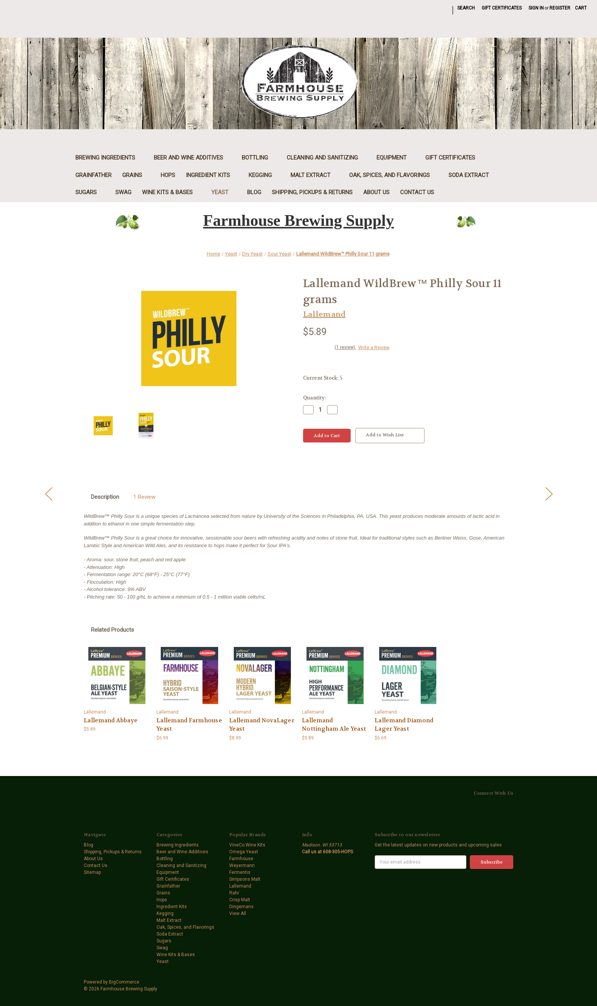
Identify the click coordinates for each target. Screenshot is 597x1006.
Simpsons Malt (244, 879)
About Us (376, 192)
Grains (136, 175)
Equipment (396, 157)
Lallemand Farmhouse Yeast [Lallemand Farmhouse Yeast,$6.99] (189, 725)
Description (105, 496)
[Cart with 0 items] (580, 8)
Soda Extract (469, 175)
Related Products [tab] (112, 629)
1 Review (144, 496)
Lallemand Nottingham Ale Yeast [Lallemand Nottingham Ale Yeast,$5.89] (334, 725)
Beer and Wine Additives (192, 157)
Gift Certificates (502, 8)
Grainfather (93, 175)
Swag (123, 192)
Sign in (536, 8)
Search (466, 8)
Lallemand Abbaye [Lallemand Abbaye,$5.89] (110, 720)
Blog (254, 192)
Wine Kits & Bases (171, 192)
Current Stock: (322, 378)
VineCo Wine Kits (247, 845)
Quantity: (314, 397)
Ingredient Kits (212, 175)
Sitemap (92, 872)
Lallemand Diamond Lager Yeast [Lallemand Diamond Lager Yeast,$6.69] (404, 725)
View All (237, 913)
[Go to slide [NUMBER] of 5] (48, 493)
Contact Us (417, 192)
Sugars (90, 192)
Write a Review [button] (373, 347)
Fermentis (240, 872)
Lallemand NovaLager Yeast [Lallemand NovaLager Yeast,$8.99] (261, 725)
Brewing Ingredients (109, 157)
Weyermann (242, 865)
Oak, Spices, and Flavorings (393, 175)
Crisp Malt (239, 899)
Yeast (223, 192)
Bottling (259, 157)
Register (559, 8)
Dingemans (241, 906)
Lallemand (240, 886)
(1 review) (345, 347)
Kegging (264, 175)
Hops (168, 175)
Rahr (234, 893)
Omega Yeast (243, 851)
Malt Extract (314, 175)
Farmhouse (241, 858)
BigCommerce (124, 982)
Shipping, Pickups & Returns (312, 192)
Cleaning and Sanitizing (326, 157)
